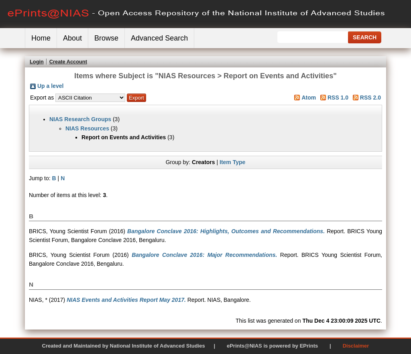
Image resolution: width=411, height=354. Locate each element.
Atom (308, 97)
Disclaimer (356, 346)
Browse (106, 38)
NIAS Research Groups (80, 119)
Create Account (68, 62)
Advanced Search (159, 38)
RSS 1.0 (338, 97)
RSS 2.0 (370, 97)
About (72, 38)
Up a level (50, 86)
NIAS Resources (87, 128)
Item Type (232, 162)
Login (37, 62)
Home (41, 38)
